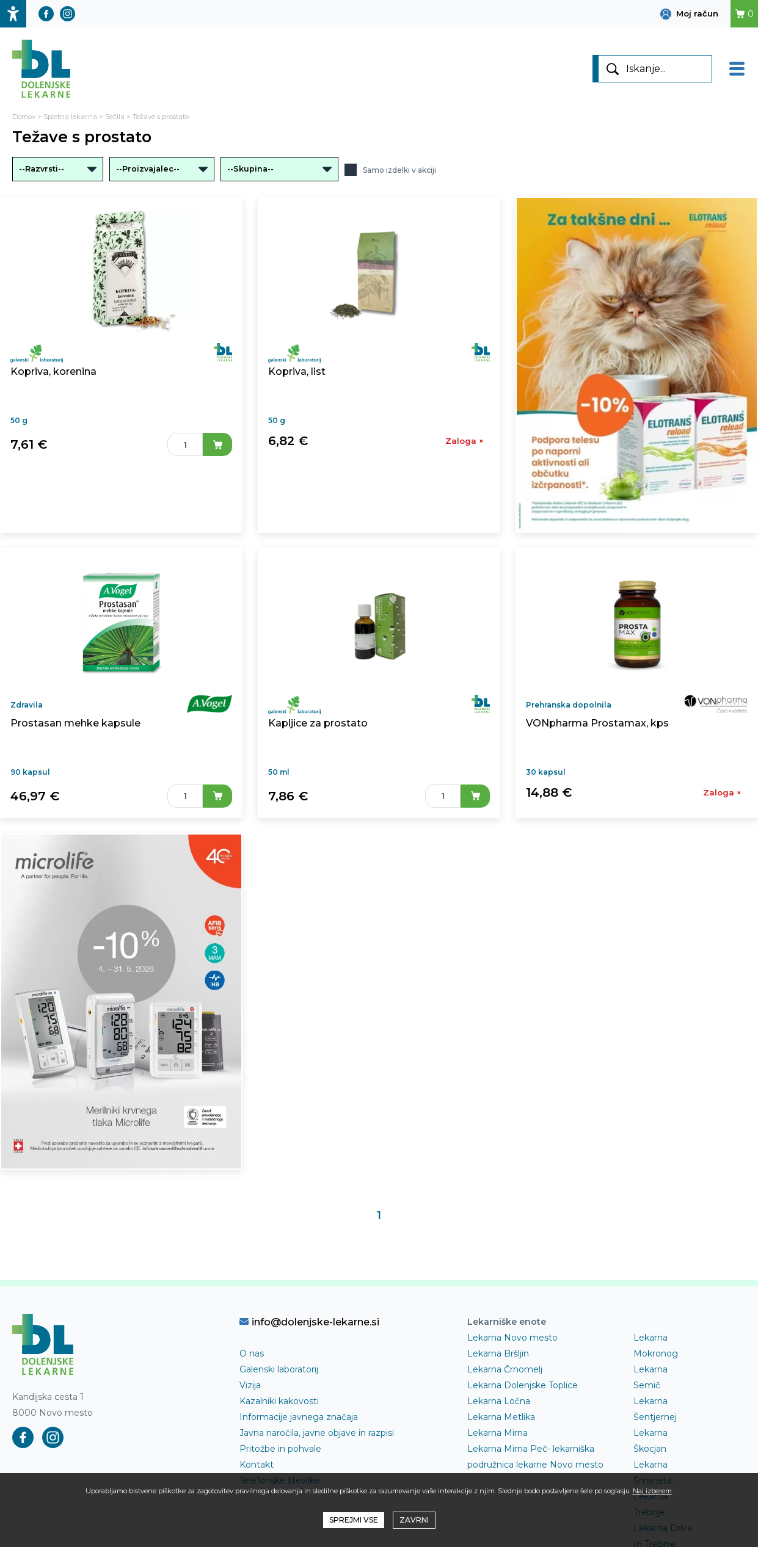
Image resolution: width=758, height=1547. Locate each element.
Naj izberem (652, 1491)
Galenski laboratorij (278, 1369)
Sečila (115, 116)
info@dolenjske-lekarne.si (309, 1322)
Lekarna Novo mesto (512, 1337)
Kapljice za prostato (318, 723)
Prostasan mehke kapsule (75, 723)
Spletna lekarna (70, 116)
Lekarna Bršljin (498, 1353)
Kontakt (256, 1464)
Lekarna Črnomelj (504, 1369)
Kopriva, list (297, 371)
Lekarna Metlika (501, 1416)
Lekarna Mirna (497, 1432)
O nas (251, 1353)
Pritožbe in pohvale (280, 1448)
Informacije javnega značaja (298, 1416)
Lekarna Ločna (498, 1401)
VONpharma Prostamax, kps (597, 723)
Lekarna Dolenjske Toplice (522, 1385)
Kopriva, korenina (53, 371)
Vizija (250, 1385)
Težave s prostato (161, 116)
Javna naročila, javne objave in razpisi (316, 1432)
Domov (23, 116)
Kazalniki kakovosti (279, 1401)
